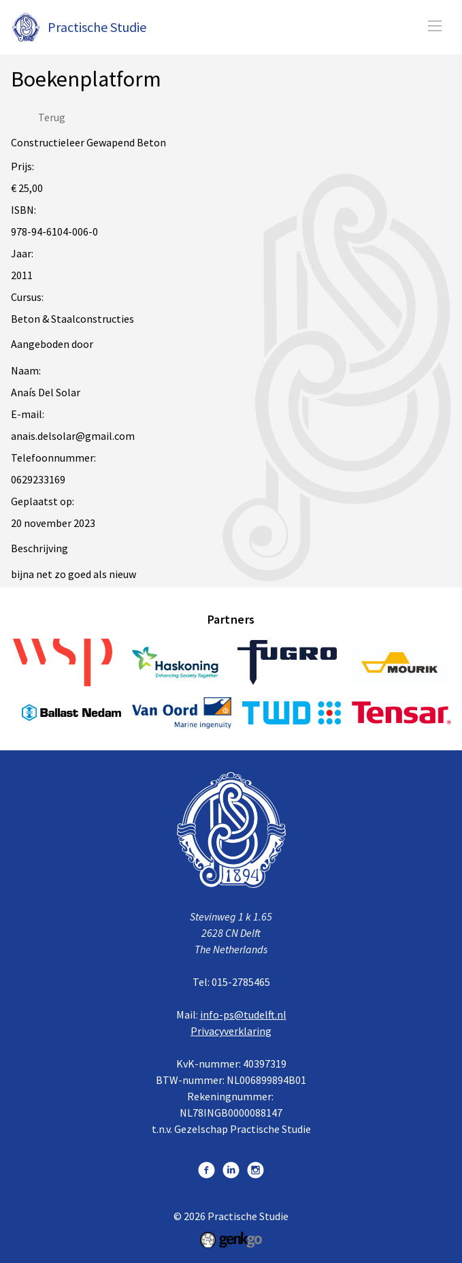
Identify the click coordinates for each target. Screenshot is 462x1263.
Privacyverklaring (231, 1031)
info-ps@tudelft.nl (243, 1014)
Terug (51, 117)
